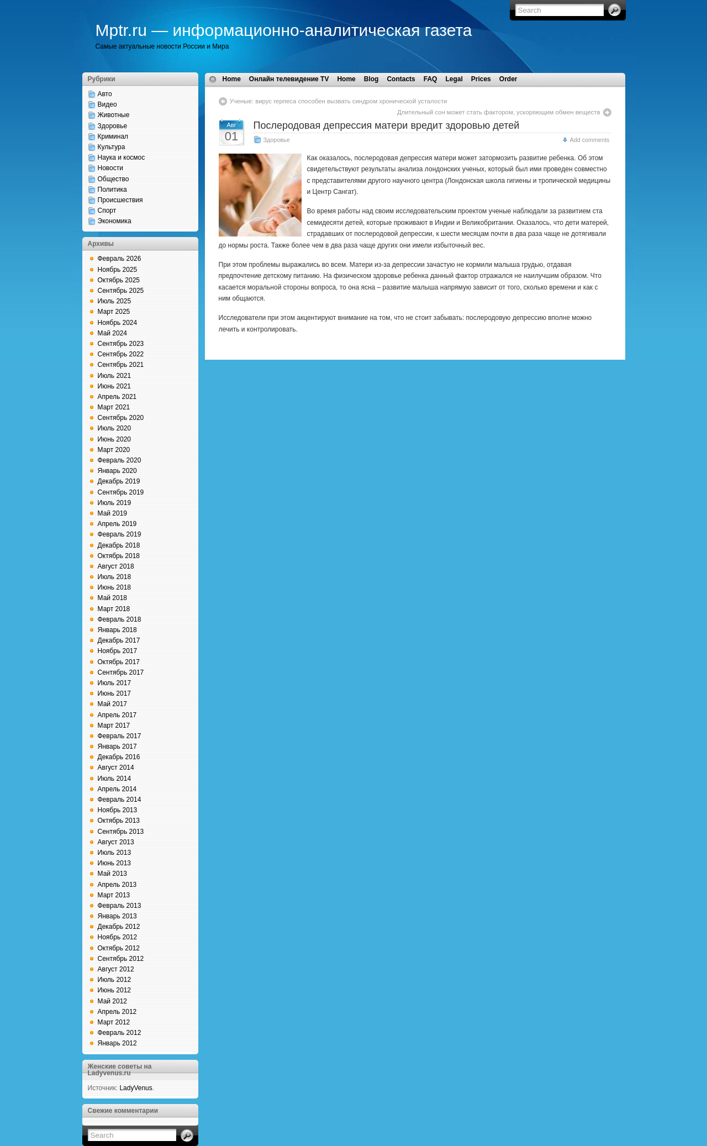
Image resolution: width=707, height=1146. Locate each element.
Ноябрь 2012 (118, 937)
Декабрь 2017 (119, 640)
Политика (112, 189)
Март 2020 (114, 450)
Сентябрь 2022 (121, 354)
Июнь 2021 (114, 386)
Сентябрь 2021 (121, 365)
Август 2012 (116, 969)
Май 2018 (113, 598)
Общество (113, 179)
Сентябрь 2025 (121, 291)
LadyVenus (135, 1088)
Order (508, 79)
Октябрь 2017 (119, 662)
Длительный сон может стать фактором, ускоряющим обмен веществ (498, 112)
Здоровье (113, 126)
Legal (453, 79)
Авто (105, 94)
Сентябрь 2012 (121, 959)
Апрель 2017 (117, 715)
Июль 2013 (114, 852)
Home (232, 79)
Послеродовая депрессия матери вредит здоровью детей (387, 125)
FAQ (430, 79)
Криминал (113, 136)
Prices (481, 79)
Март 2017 (114, 725)
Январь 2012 (117, 1043)
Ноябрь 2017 (118, 651)
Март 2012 (114, 1022)
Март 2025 (114, 312)
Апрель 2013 (117, 885)
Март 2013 (114, 895)
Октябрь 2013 (119, 820)
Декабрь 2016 (119, 757)
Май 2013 (113, 873)
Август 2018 (116, 566)
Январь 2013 (117, 916)
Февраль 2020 (119, 460)
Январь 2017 (117, 746)
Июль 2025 (114, 301)
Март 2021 (114, 407)
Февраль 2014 (119, 799)
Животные (114, 115)
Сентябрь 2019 (121, 492)
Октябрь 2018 (119, 556)
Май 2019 (113, 513)
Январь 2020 (117, 471)
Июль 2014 (114, 778)
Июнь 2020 (114, 439)
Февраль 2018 (119, 619)
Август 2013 (116, 842)
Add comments (589, 139)
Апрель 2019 (117, 524)
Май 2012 (113, 1001)
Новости (110, 168)
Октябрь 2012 (119, 948)
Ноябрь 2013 (118, 810)
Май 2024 (113, 333)
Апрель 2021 (117, 397)
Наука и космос (121, 157)
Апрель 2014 (117, 789)
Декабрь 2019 (119, 481)
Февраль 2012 (119, 1033)
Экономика (114, 221)
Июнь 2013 (114, 863)
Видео (107, 104)
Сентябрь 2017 (121, 672)
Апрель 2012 (117, 1012)
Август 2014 (116, 767)
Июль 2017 (114, 683)
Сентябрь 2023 (121, 344)
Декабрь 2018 (119, 545)
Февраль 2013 (119, 906)
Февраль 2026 (119, 258)
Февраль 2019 (119, 534)
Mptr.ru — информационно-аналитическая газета (284, 30)
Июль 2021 (114, 376)
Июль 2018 (114, 577)
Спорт (107, 210)
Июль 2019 (114, 503)
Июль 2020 (114, 428)
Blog (371, 79)
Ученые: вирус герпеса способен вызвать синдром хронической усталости (338, 101)
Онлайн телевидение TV (289, 79)
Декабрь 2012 (119, 927)
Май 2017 (113, 704)
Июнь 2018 (114, 587)
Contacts (401, 79)
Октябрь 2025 (119, 280)
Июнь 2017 (114, 693)
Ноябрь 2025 (118, 270)
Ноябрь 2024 (118, 323)
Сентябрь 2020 (121, 418)
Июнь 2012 (114, 990)
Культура (111, 147)
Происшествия (120, 200)
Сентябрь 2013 (121, 831)
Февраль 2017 (119, 736)
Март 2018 (114, 609)
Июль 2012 (114, 980)
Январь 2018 (117, 630)
